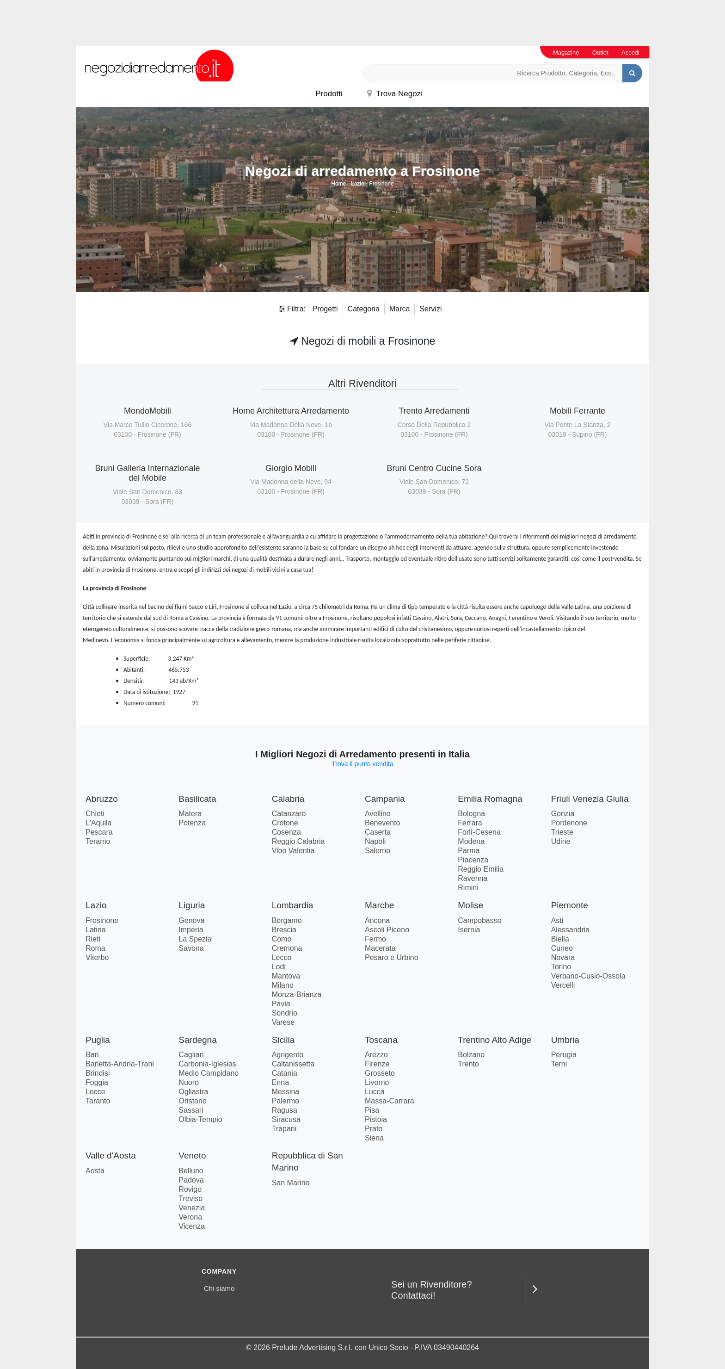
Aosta (95, 1171)
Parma (468, 851)
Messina (286, 1092)
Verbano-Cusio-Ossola (588, 976)
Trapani (284, 1129)
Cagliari (190, 1055)
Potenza (192, 823)
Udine (561, 841)
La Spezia (194, 939)
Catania (284, 1073)
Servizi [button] (430, 309)
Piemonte (569, 905)
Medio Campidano (208, 1073)
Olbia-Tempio (200, 1119)
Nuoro (188, 1082)
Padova (190, 1180)
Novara (563, 957)
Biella (560, 939)
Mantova (286, 976)
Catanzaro (289, 814)
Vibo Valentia (293, 851)
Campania (385, 799)
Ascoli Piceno (387, 930)
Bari (92, 1055)
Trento (468, 1064)
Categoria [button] (364, 309)
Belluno (190, 1171)
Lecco (282, 957)
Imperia (190, 930)
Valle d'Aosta (111, 1155)
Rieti (93, 939)
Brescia (284, 930)
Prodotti (329, 93)
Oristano (192, 1101)
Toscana (381, 1040)
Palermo (286, 1101)
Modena (471, 841)
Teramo (98, 841)
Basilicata (197, 799)
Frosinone (381, 183)
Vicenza (191, 1226)
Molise (470, 905)
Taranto (98, 1101)
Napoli (375, 841)
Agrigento (288, 1055)
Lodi (279, 967)
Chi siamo (219, 1288)
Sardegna (197, 1040)
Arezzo (376, 1055)
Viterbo (97, 957)
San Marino (291, 1183)
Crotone (285, 823)
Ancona (377, 920)
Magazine (566, 52)
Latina (96, 930)
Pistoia (376, 1119)
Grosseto (380, 1073)
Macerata (380, 948)
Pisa (372, 1110)
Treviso (190, 1198)
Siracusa (286, 1119)
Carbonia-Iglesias (207, 1064)
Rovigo (190, 1189)
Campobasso (479, 920)
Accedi (630, 52)
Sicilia (283, 1040)
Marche (379, 905)
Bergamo (287, 920)
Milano (283, 985)
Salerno (377, 851)
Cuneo (562, 948)
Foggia (97, 1082)
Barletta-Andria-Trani (120, 1064)
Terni (559, 1064)
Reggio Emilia (481, 869)
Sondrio (284, 1013)
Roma (95, 948)
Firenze (377, 1064)
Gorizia (563, 814)
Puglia (98, 1040)
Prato (373, 1129)
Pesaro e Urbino (391, 957)
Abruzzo (102, 799)
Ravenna (472, 878)
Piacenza (473, 860)
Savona (190, 948)
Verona (190, 1217)
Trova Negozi (395, 93)
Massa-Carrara (389, 1101)
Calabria (288, 799)
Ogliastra (193, 1092)
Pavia (281, 1004)
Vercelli (563, 985)
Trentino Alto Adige (494, 1040)
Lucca (375, 1092)
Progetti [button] (325, 309)
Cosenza (286, 832)
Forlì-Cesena (479, 832)
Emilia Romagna (490, 799)
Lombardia (292, 905)
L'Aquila (98, 823)
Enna (280, 1082)
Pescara (99, 832)
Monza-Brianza (297, 994)
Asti (557, 920)
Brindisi (98, 1073)
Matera (190, 814)
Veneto (192, 1155)
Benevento (382, 823)
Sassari (190, 1110)
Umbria (565, 1040)
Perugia (564, 1055)
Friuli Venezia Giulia (590, 799)
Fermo (375, 939)
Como (282, 939)
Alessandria (570, 930)
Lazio (357, 183)
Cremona (287, 948)
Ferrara (470, 823)
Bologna (471, 814)
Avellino (378, 814)
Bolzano (471, 1055)
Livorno (377, 1082)
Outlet (600, 52)
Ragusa (284, 1110)
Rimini (468, 888)
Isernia (469, 930)
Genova (191, 920)
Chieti (95, 814)
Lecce (95, 1092)
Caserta (378, 832)
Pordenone (569, 823)
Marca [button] (399, 309)
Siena (374, 1138)
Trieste (562, 832)
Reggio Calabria (298, 841)
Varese (283, 1022)
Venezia (191, 1208)
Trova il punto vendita (362, 764)
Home (338, 183)
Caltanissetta (293, 1064)
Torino (561, 967)
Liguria (191, 905)
